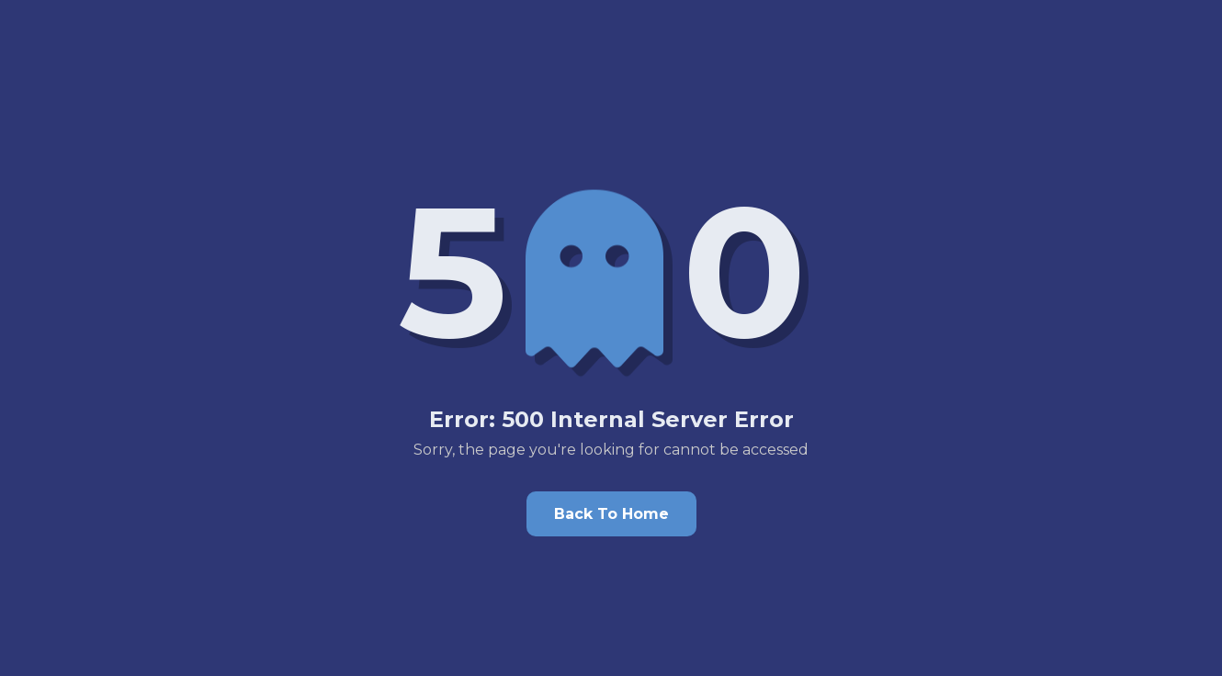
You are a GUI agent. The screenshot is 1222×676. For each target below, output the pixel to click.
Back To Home (611, 514)
